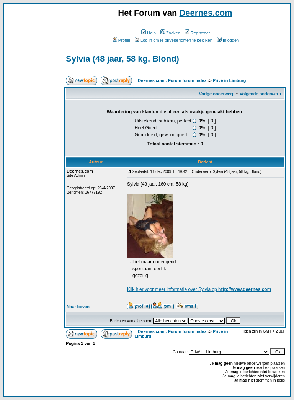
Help (148, 33)
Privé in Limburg (229, 80)
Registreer (197, 33)
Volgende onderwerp (260, 93)
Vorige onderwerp (217, 93)
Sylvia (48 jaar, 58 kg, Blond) (122, 59)
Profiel (121, 40)
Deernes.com (205, 13)
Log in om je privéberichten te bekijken (173, 40)
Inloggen (228, 40)
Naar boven (78, 306)
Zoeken (170, 33)
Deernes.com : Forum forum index (172, 80)
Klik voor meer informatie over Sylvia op (199, 289)
